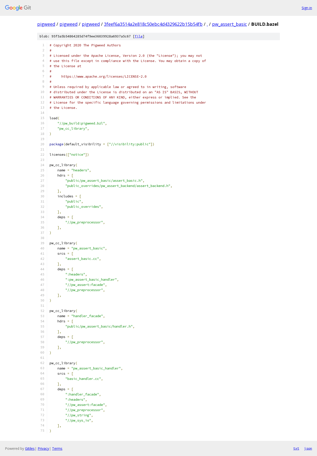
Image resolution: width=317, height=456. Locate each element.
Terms (57, 448)
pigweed (46, 24)
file (139, 36)
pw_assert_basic (229, 24)
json (308, 448)
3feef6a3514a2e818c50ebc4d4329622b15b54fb (153, 24)
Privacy (43, 448)
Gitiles (30, 448)
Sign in (307, 7)
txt (296, 448)
